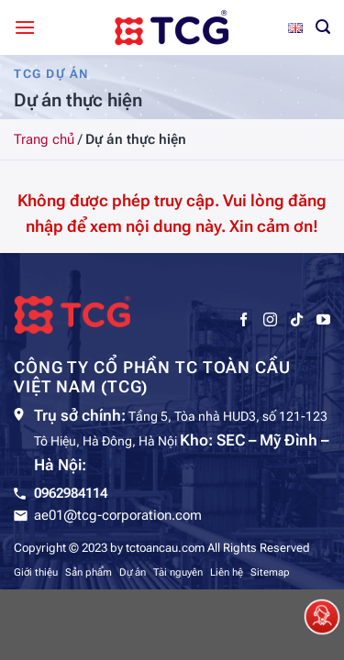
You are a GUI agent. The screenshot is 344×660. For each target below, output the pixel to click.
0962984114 (70, 493)
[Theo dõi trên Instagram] (270, 320)
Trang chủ (44, 139)
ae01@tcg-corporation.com (118, 515)
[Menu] (25, 27)
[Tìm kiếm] (323, 27)
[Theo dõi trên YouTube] (323, 320)
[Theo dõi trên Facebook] (243, 320)
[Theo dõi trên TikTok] (297, 320)
